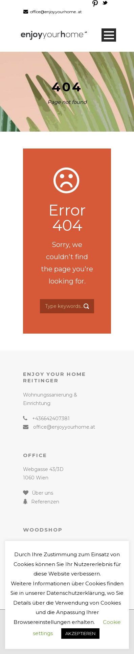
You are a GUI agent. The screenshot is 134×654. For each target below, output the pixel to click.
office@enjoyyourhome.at (64, 427)
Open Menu (109, 35)
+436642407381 (51, 418)
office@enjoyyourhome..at (56, 11)
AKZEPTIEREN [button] (80, 633)
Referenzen (45, 502)
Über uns (42, 493)
